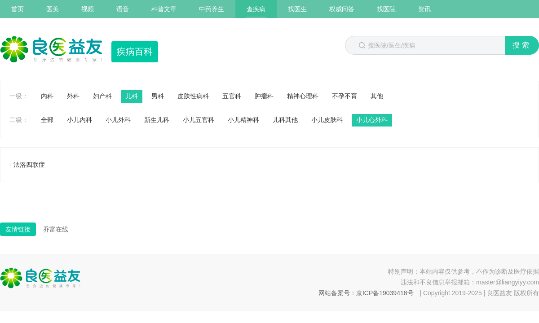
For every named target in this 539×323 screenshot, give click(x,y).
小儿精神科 (243, 119)
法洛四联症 (29, 164)
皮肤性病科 (193, 96)
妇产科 (102, 96)
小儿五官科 (198, 119)
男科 (157, 96)
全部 (47, 119)
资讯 (424, 9)
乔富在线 (55, 229)
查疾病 (256, 9)
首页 (17, 9)
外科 (73, 96)
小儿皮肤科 (327, 119)
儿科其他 (285, 119)
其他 (377, 96)
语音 (122, 9)
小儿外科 (118, 119)
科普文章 (164, 9)
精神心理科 (302, 96)
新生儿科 (156, 119)
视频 (87, 9)
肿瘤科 (264, 96)
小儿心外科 (372, 119)
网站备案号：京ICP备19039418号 (366, 293)
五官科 (231, 96)
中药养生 (211, 9)
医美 (52, 9)
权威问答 (341, 9)
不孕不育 (344, 96)
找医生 (297, 9)
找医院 (386, 9)
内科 (47, 96)
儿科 (131, 96)
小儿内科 (79, 119)
